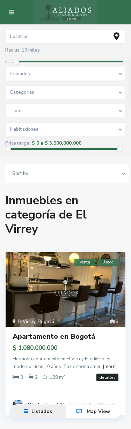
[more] (110, 366)
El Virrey (27, 322)
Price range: (17, 143)
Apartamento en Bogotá (54, 336)
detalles (107, 377)
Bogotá (46, 322)
